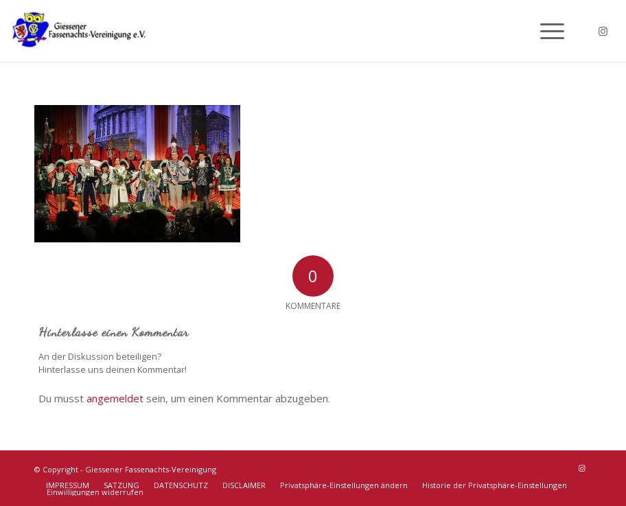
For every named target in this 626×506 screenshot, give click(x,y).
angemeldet (114, 398)
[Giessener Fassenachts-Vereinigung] (79, 31)
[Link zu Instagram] (603, 31)
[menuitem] (545, 31)
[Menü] (545, 31)
